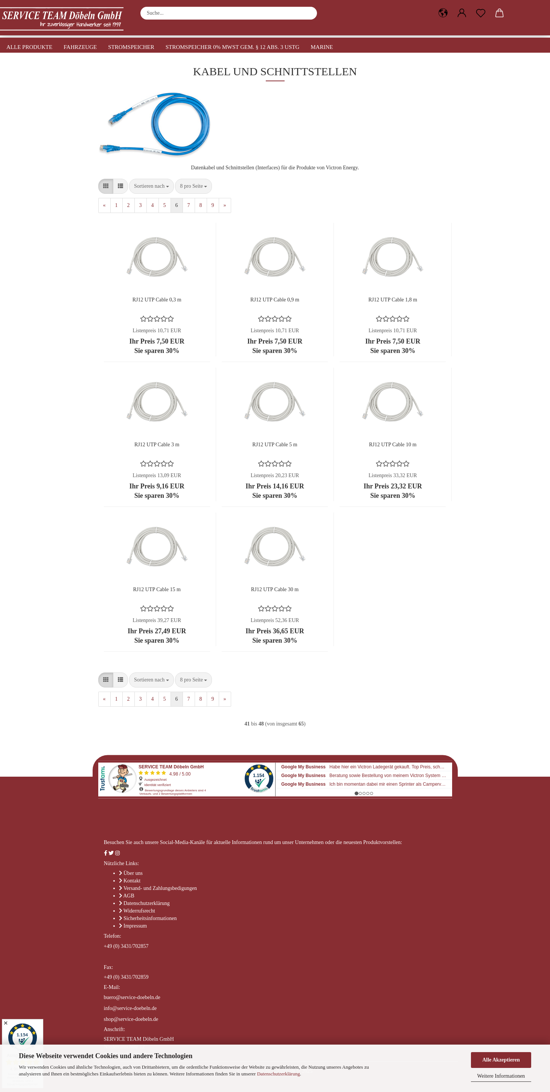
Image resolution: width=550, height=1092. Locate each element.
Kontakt (131, 881)
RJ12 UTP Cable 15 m (157, 589)
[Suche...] (307, 13)
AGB (128, 896)
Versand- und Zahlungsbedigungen (160, 888)
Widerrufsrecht (139, 911)
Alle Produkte (29, 47)
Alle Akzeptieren (501, 1060)
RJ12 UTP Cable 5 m (274, 444)
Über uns (133, 873)
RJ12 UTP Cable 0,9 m (274, 300)
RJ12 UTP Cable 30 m (275, 589)
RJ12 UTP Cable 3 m (156, 444)
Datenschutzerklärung (278, 1074)
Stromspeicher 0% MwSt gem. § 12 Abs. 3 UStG (233, 47)
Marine (322, 47)
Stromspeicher (131, 47)
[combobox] (151, 186)
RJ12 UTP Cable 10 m (392, 444)
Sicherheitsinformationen (150, 918)
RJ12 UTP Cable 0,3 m (157, 300)
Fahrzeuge (80, 47)
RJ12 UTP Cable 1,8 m (392, 300)
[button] (443, 13)
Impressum (135, 926)
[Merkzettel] (480, 13)
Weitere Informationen (501, 1076)
